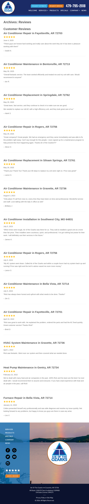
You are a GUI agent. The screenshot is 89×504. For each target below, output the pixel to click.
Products (9, 433)
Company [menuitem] (74, 10)
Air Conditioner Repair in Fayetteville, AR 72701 (32, 311)
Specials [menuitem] (64, 10)
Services (9, 429)
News (7, 443)
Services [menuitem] (42, 10)
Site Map (50, 498)
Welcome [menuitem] (33, 10)
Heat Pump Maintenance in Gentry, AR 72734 (31, 367)
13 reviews (14, 472)
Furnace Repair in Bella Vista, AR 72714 (27, 397)
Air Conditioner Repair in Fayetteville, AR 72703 (32, 33)
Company (9, 440)
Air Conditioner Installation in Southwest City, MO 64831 (38, 219)
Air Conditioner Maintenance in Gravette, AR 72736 (34, 188)
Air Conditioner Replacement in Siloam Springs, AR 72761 (39, 160)
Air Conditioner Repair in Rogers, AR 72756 (30, 126)
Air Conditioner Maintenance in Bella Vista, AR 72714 (36, 283)
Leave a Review (12, 476)
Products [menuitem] (54, 10)
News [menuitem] (84, 10)
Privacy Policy (40, 498)
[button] (48, 10)
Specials (9, 436)
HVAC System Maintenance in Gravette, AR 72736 (34, 342)
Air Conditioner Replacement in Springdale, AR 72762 (36, 95)
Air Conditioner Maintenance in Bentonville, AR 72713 (36, 64)
